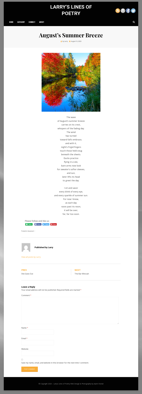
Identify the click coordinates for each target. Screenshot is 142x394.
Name (24, 329)
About (41, 23)
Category (21, 23)
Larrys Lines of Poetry (62, 386)
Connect (32, 23)
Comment (26, 297)
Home (11, 23)
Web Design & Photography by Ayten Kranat (87, 386)
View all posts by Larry (31, 259)
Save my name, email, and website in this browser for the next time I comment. (55, 364)
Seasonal (31, 233)
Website (24, 351)
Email (24, 340)
